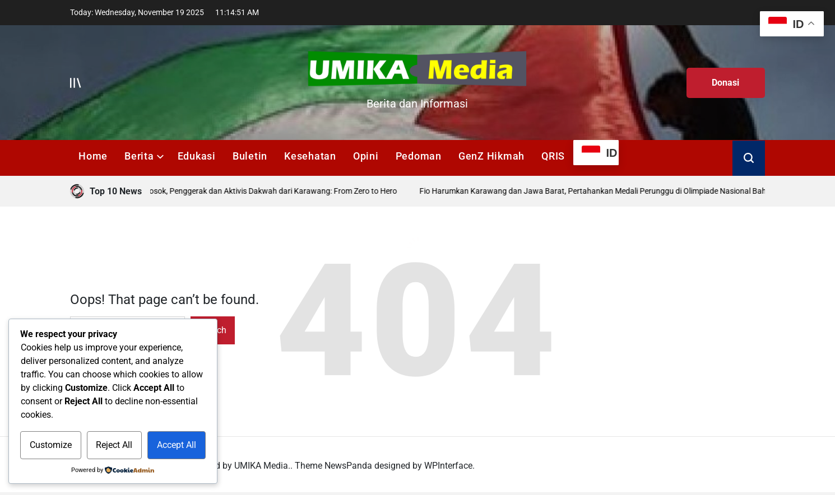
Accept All (176, 445)
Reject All (114, 445)
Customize (51, 445)
